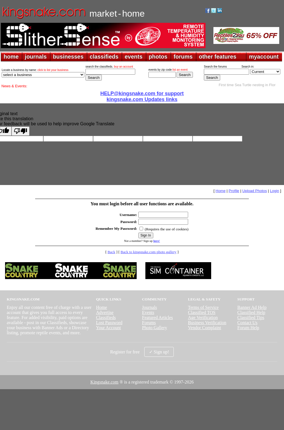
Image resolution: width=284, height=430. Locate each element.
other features (217, 57)
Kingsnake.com (104, 382)
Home (221, 191)
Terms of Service (203, 307)
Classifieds (106, 317)
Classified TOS (202, 312)
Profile (234, 191)
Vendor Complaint (204, 327)
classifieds (104, 57)
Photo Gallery (154, 327)
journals (36, 57)
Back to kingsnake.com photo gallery (149, 252)
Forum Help (248, 327)
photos (158, 57)
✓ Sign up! (159, 351)
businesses (68, 57)
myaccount (264, 57)
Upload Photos (254, 191)
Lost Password (109, 322)
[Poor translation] (21, 131)
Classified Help (251, 312)
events (133, 57)
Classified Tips (250, 317)
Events (148, 312)
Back (111, 252)
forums (183, 57)
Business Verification (207, 322)
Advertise (104, 312)
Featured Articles (157, 317)
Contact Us (247, 322)
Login (274, 191)
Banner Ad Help (252, 307)
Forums (149, 322)
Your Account (108, 327)
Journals (149, 307)
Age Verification (203, 317)
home (11, 57)
